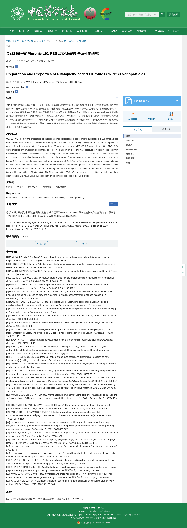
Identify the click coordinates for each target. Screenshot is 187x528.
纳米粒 (9, 187)
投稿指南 (51, 31)
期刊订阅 (67, 31)
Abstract (130, 140)
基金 (128, 162)
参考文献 (130, 158)
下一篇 (82, 244)
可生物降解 (61, 187)
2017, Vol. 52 (27, 41)
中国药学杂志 (12, 41)
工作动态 (112, 31)
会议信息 (127, 31)
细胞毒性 (47, 187)
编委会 (38, 31)
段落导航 (137, 129)
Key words (131, 149)
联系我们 (142, 31)
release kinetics (43, 198)
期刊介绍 (24, 31)
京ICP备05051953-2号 (93, 508)
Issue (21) (41, 41)
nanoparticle (11, 198)
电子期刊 (82, 31)
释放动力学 (33, 187)
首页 (11, 31)
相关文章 (166, 129)
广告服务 (97, 31)
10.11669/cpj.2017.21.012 (75, 41)
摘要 (128, 136)
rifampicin (26, 198)
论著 (8, 46)
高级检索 (173, 14)
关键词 (129, 145)
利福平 (20, 187)
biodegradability (77, 198)
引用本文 (130, 154)
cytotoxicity (60, 198)
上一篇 (41, 244)
